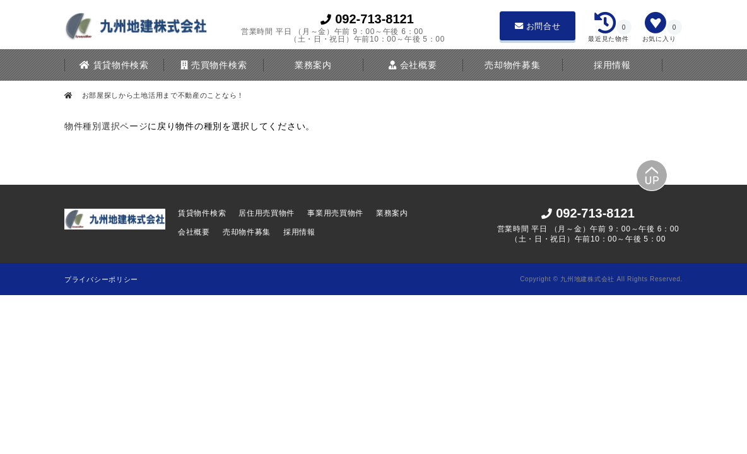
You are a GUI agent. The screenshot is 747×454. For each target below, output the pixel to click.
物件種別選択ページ (106, 126)
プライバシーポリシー (101, 279)
